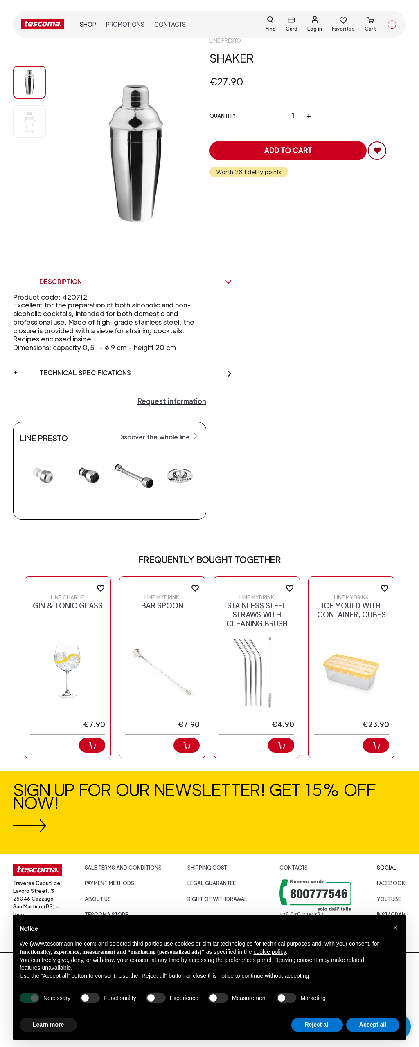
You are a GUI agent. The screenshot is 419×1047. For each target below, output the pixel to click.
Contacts (170, 24)
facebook (391, 883)
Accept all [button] (372, 1024)
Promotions (125, 24)
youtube (389, 899)
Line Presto (225, 41)
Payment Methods (109, 883)
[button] (395, 927)
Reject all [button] (316, 1024)
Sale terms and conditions (123, 868)
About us (98, 899)
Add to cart (288, 150)
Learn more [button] (48, 1024)
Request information (171, 401)
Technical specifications (135, 373)
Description (135, 282)
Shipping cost (207, 868)
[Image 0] (29, 82)
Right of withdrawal (217, 899)
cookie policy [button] (269, 951)
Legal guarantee (211, 883)
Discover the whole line (158, 436)
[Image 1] (29, 121)
